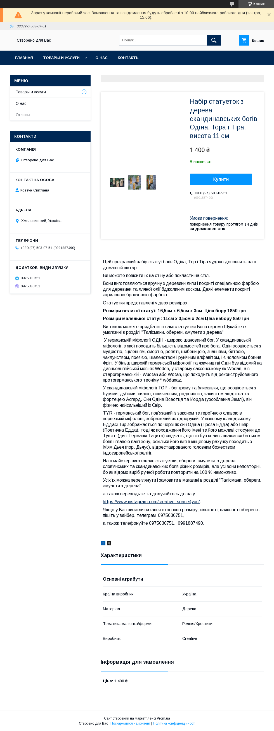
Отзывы (23, 115)
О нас (101, 58)
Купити (221, 179)
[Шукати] (214, 40)
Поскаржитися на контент (130, 723)
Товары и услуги (61, 58)
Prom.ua (163, 718)
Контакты (129, 58)
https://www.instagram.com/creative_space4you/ (151, 501)
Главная (24, 58)
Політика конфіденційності (174, 723)
